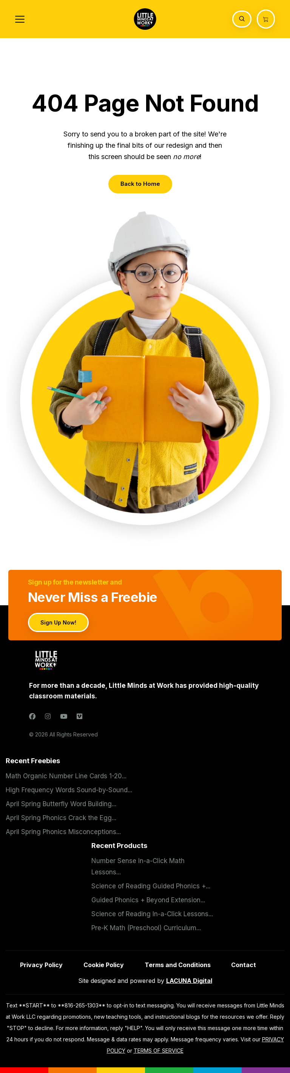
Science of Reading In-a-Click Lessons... (152, 914)
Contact (243, 965)
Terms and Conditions (178, 965)
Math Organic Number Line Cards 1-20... (66, 776)
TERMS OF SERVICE (159, 1050)
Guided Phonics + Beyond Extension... (148, 900)
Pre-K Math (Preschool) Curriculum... (146, 928)
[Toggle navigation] (20, 19)
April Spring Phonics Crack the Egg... (61, 818)
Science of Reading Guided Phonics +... (150, 886)
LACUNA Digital (189, 980)
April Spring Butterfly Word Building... (61, 804)
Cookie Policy (103, 965)
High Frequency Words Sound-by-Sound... (69, 790)
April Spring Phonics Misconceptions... (63, 832)
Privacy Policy (41, 965)
